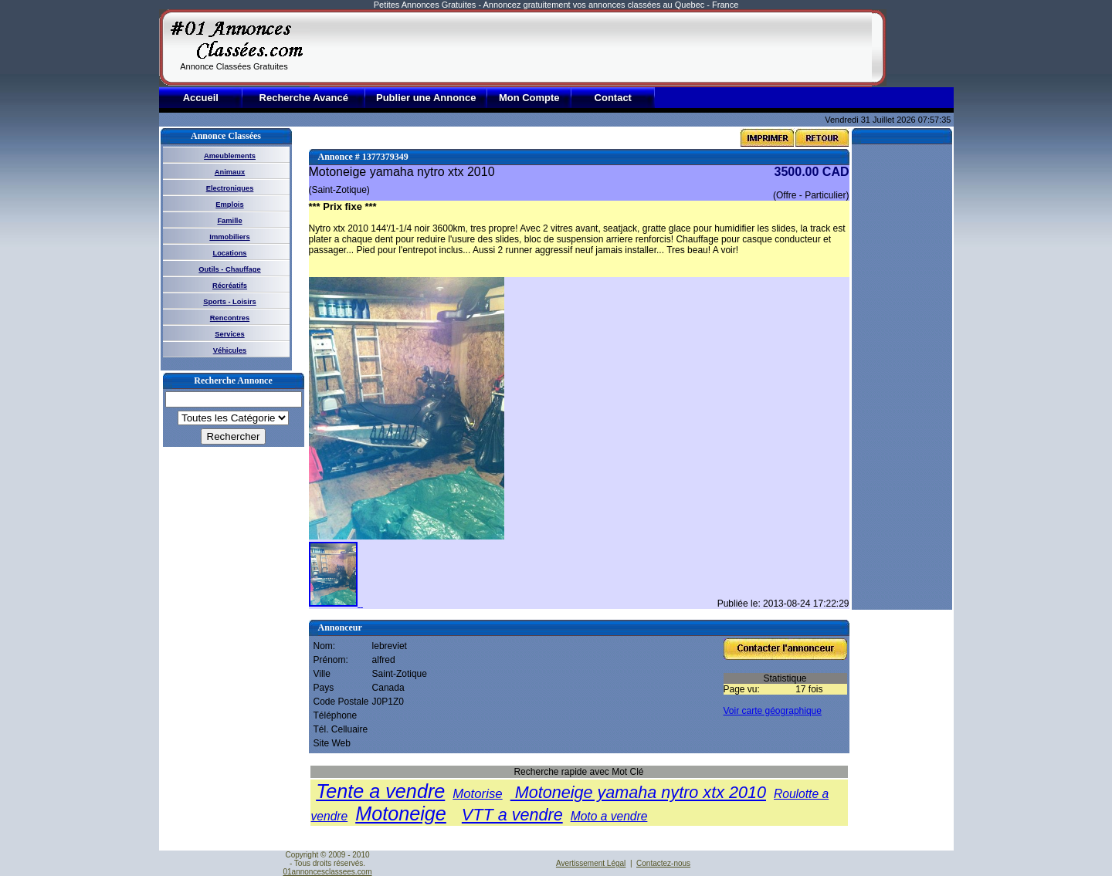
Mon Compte (529, 97)
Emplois (229, 204)
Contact (613, 97)
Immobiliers (229, 237)
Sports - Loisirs (229, 302)
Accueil (201, 97)
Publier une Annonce (426, 97)
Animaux (230, 172)
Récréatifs (229, 285)
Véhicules (230, 350)
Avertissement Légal (591, 863)
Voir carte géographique (773, 710)
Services (229, 334)
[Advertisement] (591, 48)
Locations (229, 253)
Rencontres (229, 318)
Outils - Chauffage (229, 269)
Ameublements (230, 156)
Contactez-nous (663, 863)
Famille (229, 221)
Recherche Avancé (303, 97)
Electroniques (230, 188)
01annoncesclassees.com (327, 872)
